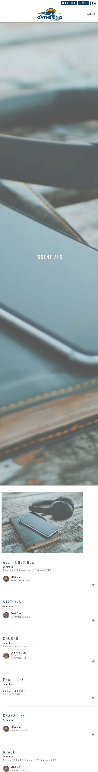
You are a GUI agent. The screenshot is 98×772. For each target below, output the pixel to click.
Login (65, 2)
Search (83, 2)
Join (73, 2)
